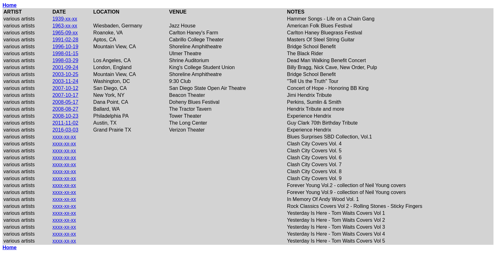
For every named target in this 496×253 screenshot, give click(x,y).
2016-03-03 (65, 129)
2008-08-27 (65, 109)
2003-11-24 (65, 81)
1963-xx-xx (65, 25)
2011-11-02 (65, 123)
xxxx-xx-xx (64, 136)
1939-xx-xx (65, 18)
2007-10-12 (65, 88)
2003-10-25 (65, 74)
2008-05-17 (65, 102)
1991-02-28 (65, 39)
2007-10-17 (65, 95)
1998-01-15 (65, 53)
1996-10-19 (65, 46)
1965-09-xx (65, 32)
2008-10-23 (65, 116)
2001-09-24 (65, 67)
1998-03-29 (65, 60)
